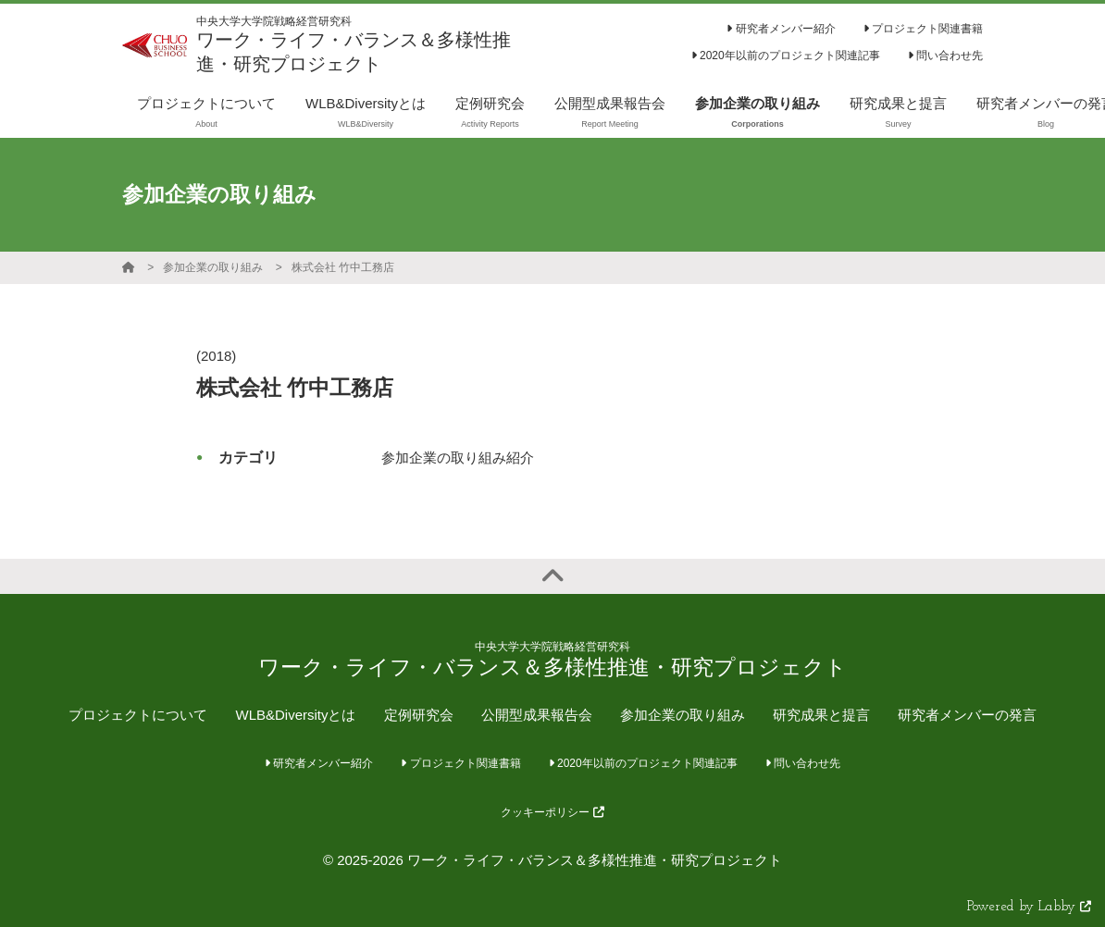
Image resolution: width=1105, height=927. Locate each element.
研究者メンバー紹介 (780, 28)
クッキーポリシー (552, 812)
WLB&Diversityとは (295, 715)
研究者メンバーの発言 (967, 715)
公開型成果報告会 (536, 715)
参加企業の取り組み (213, 267)
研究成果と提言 (821, 715)
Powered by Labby (1029, 907)
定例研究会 (418, 715)
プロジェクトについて (137, 715)
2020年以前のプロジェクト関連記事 (785, 55)
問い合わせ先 (945, 55)
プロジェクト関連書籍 (923, 28)
